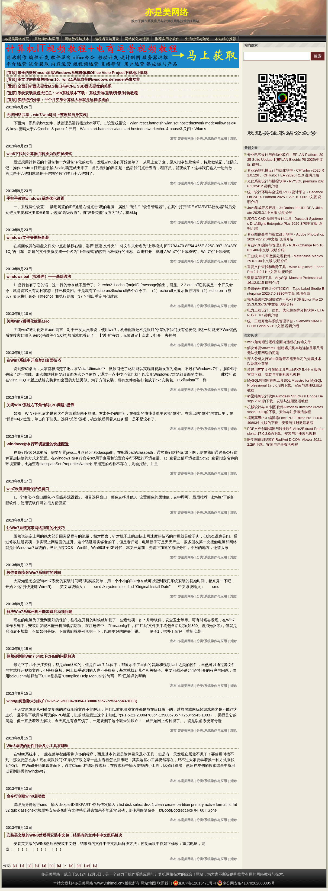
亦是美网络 (166, 12)
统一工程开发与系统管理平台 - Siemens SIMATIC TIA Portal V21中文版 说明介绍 (284, 323)
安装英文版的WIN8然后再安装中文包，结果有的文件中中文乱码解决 (64, 835)
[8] (71, 866)
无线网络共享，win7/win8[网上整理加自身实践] (47, 114)
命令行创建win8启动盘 (26, 796)
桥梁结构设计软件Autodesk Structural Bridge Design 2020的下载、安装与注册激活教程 (285, 398)
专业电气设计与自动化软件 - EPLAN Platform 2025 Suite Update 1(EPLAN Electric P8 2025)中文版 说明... (285, 159)
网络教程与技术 (77, 39)
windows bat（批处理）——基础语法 (39, 276)
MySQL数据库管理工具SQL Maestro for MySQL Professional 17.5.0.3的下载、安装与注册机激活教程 (285, 385)
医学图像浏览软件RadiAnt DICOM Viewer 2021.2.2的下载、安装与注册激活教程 (284, 442)
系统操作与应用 (46, 39)
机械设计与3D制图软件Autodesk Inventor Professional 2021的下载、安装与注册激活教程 (285, 409)
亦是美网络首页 (16, 39)
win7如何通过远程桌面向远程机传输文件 (279, 342)
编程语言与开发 (107, 39)
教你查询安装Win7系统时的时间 (34, 572)
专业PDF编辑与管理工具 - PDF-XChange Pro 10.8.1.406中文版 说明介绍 (285, 247)
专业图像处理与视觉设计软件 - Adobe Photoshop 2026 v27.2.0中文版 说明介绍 (285, 236)
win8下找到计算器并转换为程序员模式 (39, 154)
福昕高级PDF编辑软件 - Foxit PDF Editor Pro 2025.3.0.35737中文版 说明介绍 (285, 301)
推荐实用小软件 (167, 39)
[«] (15, 866)
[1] (22, 866)
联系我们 (164, 883)
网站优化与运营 (137, 39)
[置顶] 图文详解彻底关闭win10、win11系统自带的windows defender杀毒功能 (73, 79)
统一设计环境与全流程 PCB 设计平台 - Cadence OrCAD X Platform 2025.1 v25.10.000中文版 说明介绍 (285, 197)
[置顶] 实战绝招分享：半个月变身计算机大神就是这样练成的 (58, 100)
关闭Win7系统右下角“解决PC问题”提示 (40, 405)
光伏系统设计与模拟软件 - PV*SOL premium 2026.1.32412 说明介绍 (285, 183)
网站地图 (148, 883)
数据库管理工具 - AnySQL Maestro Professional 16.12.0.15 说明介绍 (284, 280)
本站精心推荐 (225, 39)
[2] (29, 866)
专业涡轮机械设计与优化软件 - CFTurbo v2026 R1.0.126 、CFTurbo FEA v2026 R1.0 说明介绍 (285, 172)
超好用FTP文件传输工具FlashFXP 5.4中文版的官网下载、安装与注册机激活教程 (284, 372)
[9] (79, 866)
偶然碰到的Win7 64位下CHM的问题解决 (41, 656)
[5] (51, 866)
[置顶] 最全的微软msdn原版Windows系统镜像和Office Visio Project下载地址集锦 (77, 72)
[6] (59, 866)
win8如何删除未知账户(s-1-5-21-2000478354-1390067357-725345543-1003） (73, 701)
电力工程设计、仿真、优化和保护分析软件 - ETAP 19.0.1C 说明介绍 (285, 312)
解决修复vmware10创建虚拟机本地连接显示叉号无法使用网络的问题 (285, 350)
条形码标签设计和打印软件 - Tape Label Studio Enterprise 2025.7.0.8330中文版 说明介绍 (285, 291)
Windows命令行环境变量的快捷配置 (38, 444)
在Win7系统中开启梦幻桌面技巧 (34, 360)
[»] (95, 866)
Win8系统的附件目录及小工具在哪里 (38, 746)
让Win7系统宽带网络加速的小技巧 (36, 528)
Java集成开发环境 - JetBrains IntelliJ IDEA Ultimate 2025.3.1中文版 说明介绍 (285, 210)
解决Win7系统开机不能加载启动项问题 (39, 611)
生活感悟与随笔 (197, 39)
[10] (87, 866)
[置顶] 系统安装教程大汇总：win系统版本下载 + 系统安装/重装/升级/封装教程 (72, 93)
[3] (37, 866)
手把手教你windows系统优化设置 (35, 198)
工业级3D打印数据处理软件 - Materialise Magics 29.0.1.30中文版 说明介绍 (285, 258)
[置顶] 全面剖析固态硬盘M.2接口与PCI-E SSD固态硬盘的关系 (59, 86)
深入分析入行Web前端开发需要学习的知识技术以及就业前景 (284, 361)
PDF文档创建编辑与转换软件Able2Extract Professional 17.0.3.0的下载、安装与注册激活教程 (285, 431)
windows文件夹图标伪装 (28, 237)
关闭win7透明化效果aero (28, 321)
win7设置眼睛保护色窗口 (28, 489)
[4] (44, 866)
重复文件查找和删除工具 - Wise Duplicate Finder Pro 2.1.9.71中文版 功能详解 (285, 269)
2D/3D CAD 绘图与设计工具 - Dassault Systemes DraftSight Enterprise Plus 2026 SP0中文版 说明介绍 (285, 223)
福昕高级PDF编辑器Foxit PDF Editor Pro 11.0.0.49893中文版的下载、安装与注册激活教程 (285, 420)
